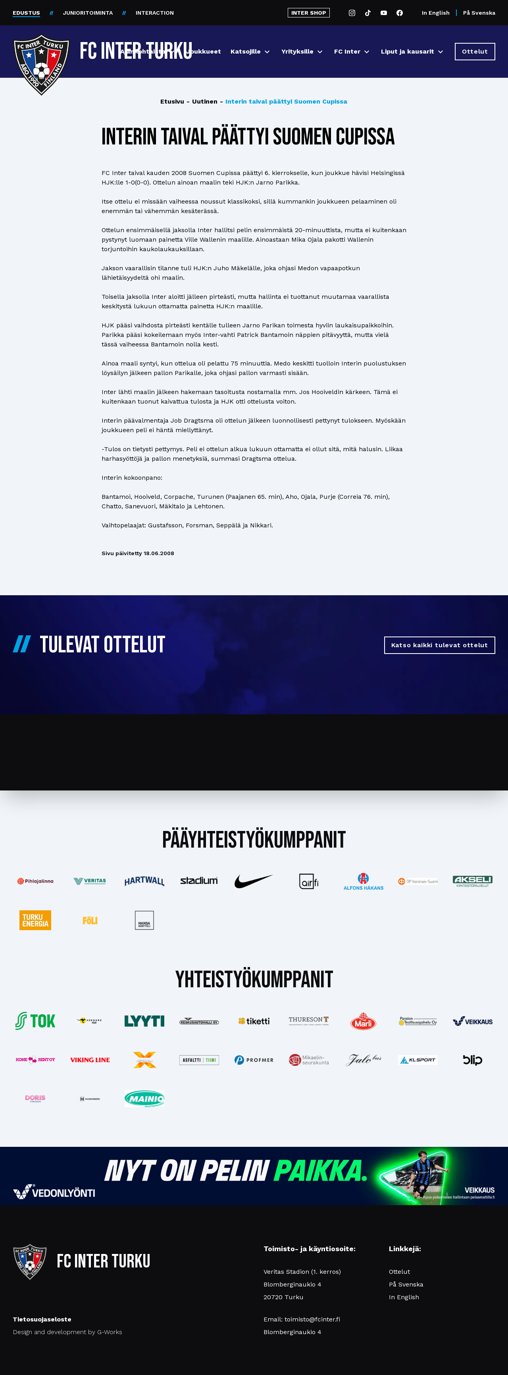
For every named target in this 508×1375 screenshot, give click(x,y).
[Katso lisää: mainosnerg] (90, 1099)
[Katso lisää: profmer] (254, 1060)
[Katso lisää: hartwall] (144, 881)
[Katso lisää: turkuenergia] (35, 920)
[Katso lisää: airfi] (308, 881)
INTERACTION (155, 13)
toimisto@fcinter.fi (312, 1319)
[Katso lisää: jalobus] (363, 1060)
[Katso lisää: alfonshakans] (363, 881)
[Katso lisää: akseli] (472, 881)
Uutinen (202, 101)
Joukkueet (203, 51)
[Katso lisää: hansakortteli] (144, 920)
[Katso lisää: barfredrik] (35, 1099)
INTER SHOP (308, 13)
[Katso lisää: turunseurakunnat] (308, 1060)
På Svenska (479, 13)
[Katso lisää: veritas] (90, 881)
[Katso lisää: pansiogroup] (418, 1021)
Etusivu (172, 101)
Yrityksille (297, 51)
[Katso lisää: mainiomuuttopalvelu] (144, 1099)
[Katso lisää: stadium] (199, 881)
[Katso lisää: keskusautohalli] (199, 1021)
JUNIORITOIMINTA (88, 13)
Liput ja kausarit (407, 51)
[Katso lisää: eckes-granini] (363, 1021)
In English (436, 13)
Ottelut (399, 1271)
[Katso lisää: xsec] (144, 1060)
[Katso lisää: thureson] (308, 1021)
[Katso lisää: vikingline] (90, 1060)
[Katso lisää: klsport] (418, 1060)
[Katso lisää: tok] (35, 1021)
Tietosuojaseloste (42, 1319)
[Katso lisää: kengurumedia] (90, 1021)
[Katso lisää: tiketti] (254, 1021)
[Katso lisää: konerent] (35, 1060)
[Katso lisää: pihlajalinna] (35, 881)
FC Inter (347, 51)
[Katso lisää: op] (418, 881)
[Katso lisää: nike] (254, 881)
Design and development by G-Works (67, 1332)
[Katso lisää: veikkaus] (472, 1021)
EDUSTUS (26, 13)
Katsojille (246, 51)
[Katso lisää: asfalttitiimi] (199, 1060)
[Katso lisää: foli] (90, 920)
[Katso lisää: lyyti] (144, 1020)
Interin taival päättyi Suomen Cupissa (283, 101)
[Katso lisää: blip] (472, 1060)
